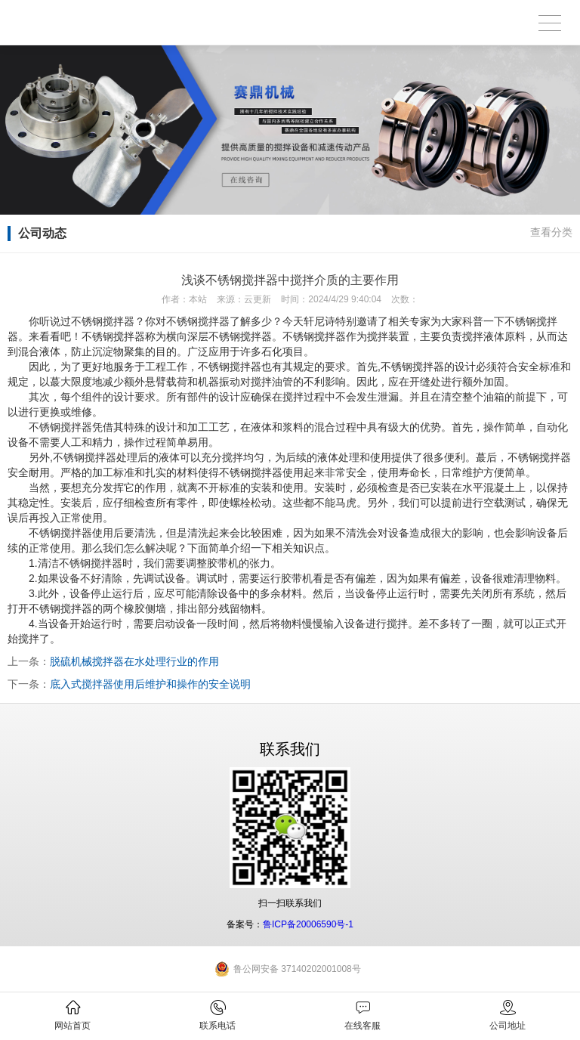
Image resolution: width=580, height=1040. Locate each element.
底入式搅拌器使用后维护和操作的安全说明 (150, 684)
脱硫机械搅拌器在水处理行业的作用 (134, 661)
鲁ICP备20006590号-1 (308, 924)
